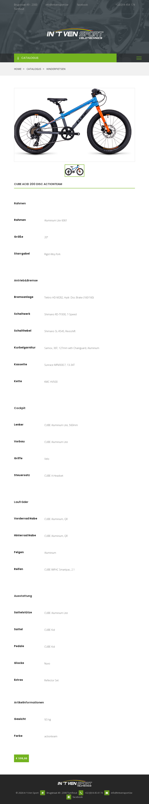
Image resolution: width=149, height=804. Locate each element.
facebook (82, 4)
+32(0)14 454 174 (125, 4)
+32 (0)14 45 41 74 (94, 792)
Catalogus (34, 68)
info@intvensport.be (57, 4)
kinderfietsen (55, 68)
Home (17, 68)
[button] (139, 57)
